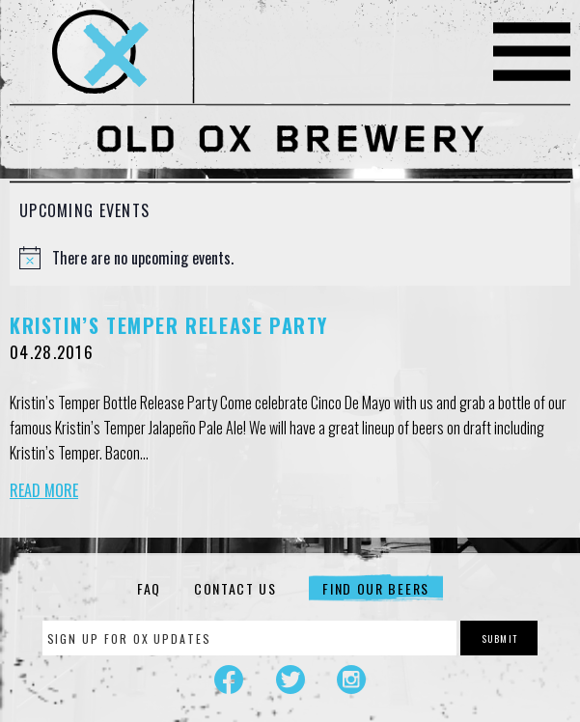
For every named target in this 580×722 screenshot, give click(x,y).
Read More (44, 490)
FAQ (149, 588)
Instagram (351, 679)
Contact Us (235, 588)
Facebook (228, 679)
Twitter (290, 679)
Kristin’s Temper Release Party (169, 325)
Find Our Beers (375, 588)
